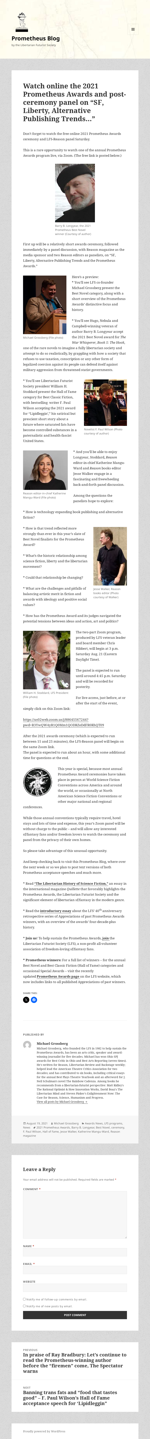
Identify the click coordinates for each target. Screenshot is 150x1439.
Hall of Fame (51, 1131)
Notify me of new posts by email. (49, 1306)
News (26, 1127)
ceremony (117, 1127)
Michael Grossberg (66, 1123)
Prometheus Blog (36, 38)
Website (29, 1281)
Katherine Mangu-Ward (93, 1131)
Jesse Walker (68, 1131)
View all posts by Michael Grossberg (61, 1102)
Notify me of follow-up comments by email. (56, 1299)
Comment (32, 1189)
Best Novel (103, 1127)
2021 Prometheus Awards (53, 1127)
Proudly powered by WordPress (44, 1431)
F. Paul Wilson (32, 1131)
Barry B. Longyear (82, 1127)
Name (28, 1246)
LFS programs (113, 1123)
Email (29, 1264)
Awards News (94, 1123)
